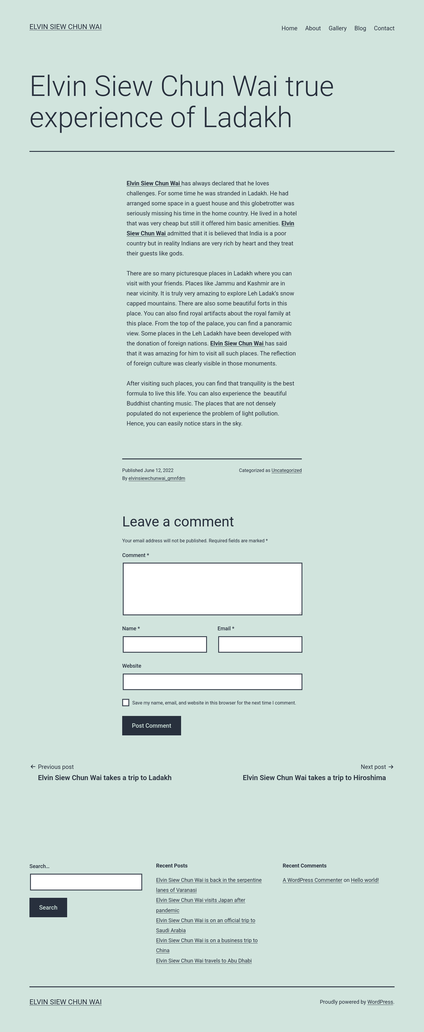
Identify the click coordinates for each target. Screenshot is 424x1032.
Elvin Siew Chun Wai (65, 27)
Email (226, 628)
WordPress (380, 1002)
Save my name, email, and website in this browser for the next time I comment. (214, 703)
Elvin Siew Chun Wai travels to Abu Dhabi (204, 961)
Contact (384, 28)
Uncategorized (286, 470)
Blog (360, 28)
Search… (39, 866)
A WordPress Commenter (312, 880)
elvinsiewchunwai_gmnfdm (157, 478)
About (313, 28)
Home (289, 28)
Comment (135, 555)
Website (131, 666)
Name (131, 628)
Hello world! (365, 880)
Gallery (338, 28)
